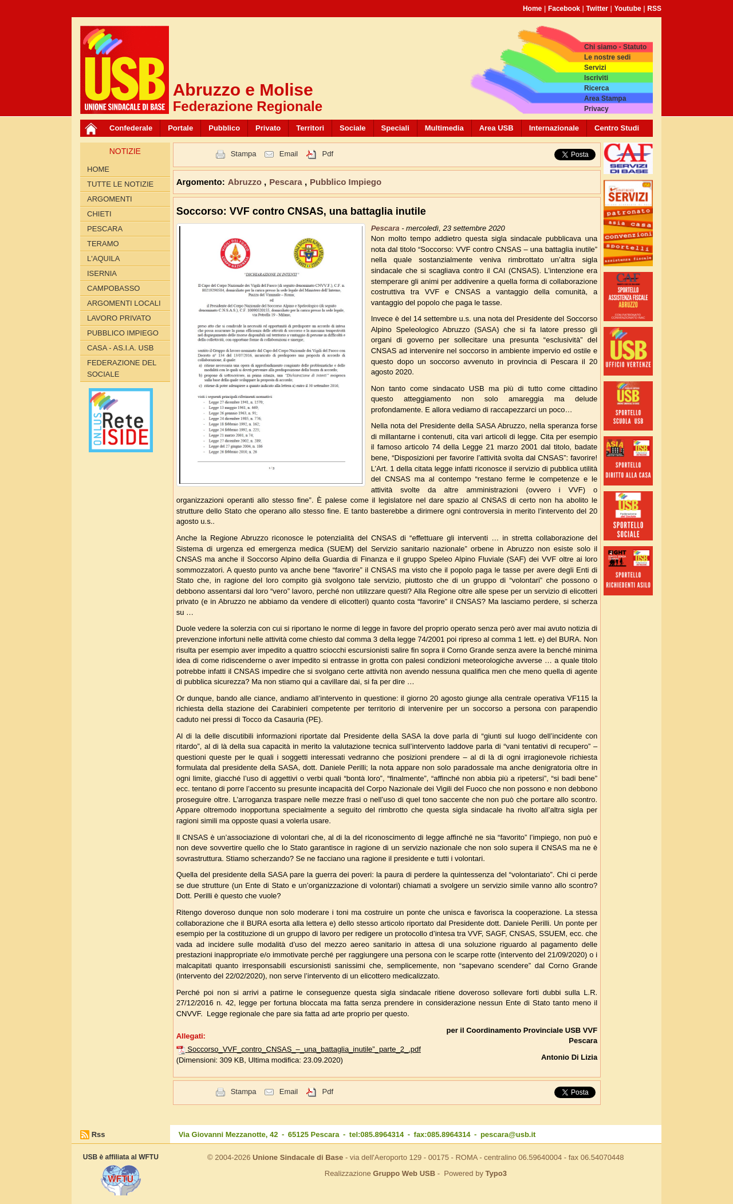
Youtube (627, 9)
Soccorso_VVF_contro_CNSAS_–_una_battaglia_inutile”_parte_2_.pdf (304, 1049)
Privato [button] (268, 128)
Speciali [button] (395, 128)
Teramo (103, 243)
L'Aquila (103, 258)
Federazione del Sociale (121, 368)
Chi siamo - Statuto (615, 47)
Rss (98, 1134)
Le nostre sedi (607, 57)
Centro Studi (616, 128)
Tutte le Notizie (120, 184)
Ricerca (596, 88)
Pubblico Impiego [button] (345, 182)
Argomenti (109, 199)
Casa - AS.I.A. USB (120, 348)
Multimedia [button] (444, 128)
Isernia (102, 273)
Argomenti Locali (124, 303)
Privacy (596, 109)
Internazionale (554, 128)
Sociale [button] (353, 128)
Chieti (99, 214)
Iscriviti (596, 78)
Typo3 (496, 1173)
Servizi (595, 68)
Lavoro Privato (119, 318)
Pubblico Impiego (123, 333)
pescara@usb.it (508, 1134)
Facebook (564, 9)
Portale (180, 128)
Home (532, 9)
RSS (654, 9)
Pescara (105, 228)
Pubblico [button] (224, 128)
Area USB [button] (496, 128)
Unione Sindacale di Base (298, 1157)
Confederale (130, 128)
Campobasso (113, 288)
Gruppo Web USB (404, 1173)
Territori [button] (310, 128)
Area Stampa (605, 98)
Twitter (597, 9)
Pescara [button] (287, 182)
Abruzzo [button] (246, 182)
